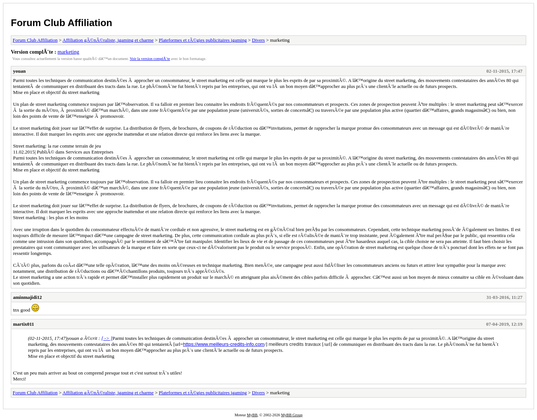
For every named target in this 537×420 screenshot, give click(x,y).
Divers (258, 40)
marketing (68, 52)
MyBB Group (291, 415)
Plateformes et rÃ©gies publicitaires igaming (203, 40)
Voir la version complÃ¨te (150, 59)
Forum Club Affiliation (61, 22)
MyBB (252, 415)
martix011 (23, 324)
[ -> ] (107, 338)
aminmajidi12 (27, 297)
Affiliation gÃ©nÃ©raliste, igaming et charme (108, 40)
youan (19, 71)
